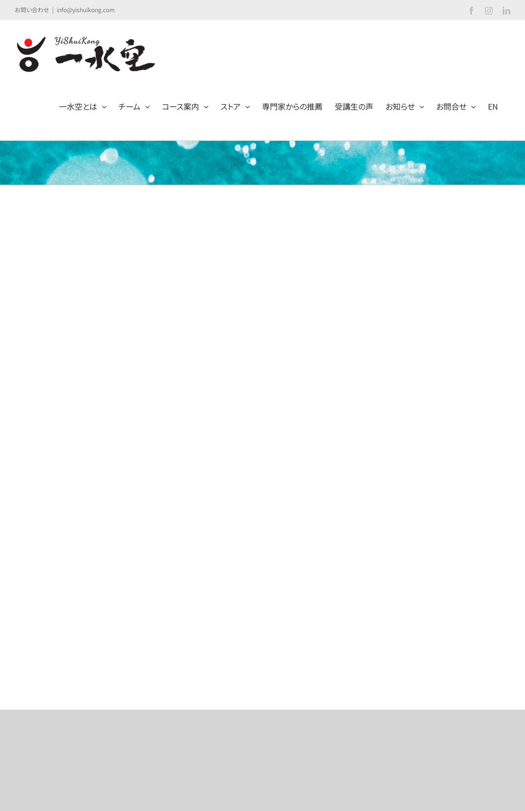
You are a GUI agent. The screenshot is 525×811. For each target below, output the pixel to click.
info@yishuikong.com (86, 9)
